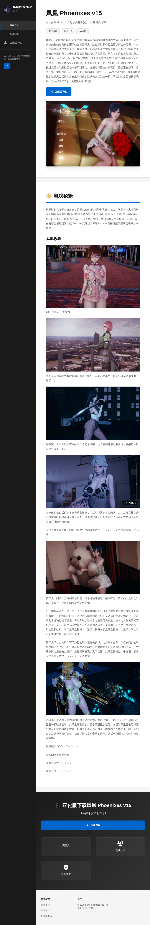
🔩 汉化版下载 (59, 91)
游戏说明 (45, 905)
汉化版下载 (46, 916)
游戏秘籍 (45, 910)
